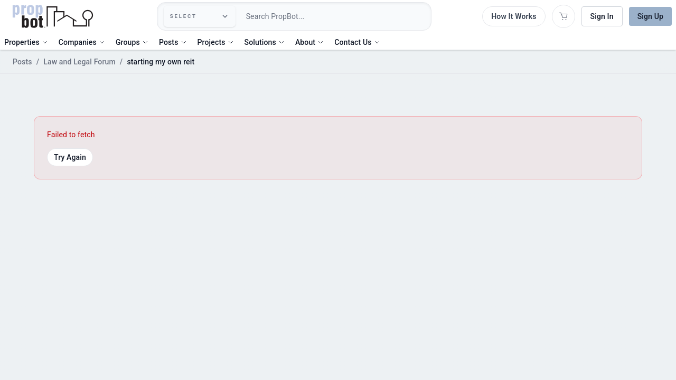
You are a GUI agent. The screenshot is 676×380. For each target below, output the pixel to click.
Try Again (70, 157)
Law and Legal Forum (79, 62)
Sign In (602, 16)
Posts (22, 62)
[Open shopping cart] (563, 16)
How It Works (513, 16)
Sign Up (650, 16)
